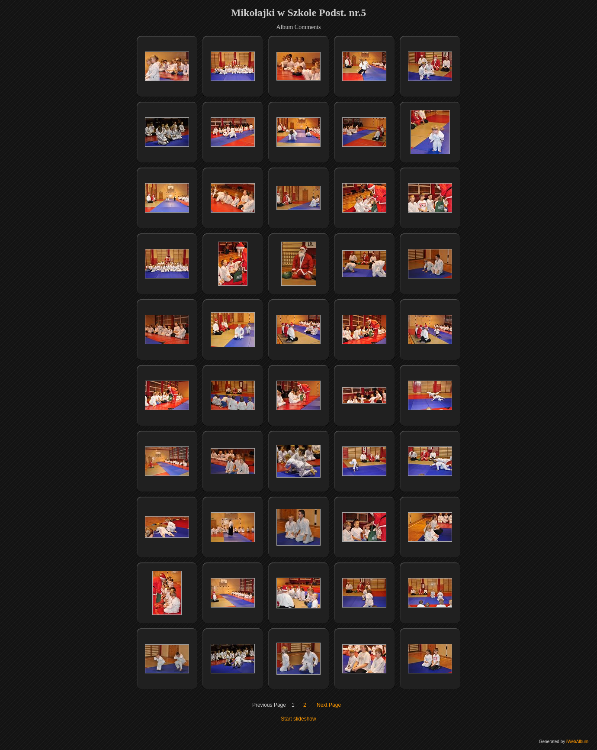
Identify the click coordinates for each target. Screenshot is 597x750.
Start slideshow (298, 719)
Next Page (329, 705)
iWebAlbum (577, 741)
